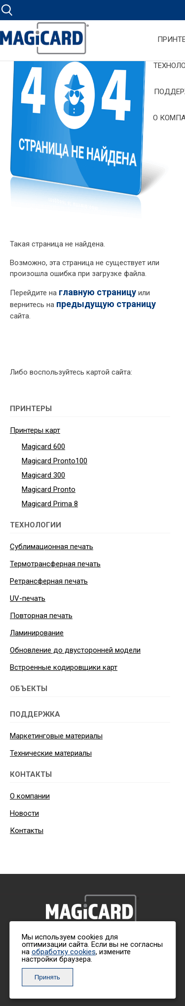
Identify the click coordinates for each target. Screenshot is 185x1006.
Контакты (26, 830)
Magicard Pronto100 (54, 460)
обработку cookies (64, 951)
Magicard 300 (43, 475)
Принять (47, 977)
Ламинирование (37, 632)
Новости (24, 813)
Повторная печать (41, 615)
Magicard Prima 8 (50, 503)
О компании (30, 796)
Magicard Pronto (48, 489)
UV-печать (27, 598)
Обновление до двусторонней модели (75, 650)
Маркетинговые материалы (56, 735)
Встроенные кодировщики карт (63, 667)
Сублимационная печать (51, 546)
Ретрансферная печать (49, 581)
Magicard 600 (43, 446)
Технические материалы (51, 753)
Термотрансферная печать (55, 563)
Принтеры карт (35, 430)
